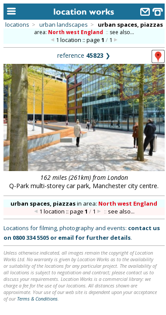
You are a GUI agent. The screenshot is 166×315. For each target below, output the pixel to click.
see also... (122, 32)
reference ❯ (84, 55)
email (66, 238)
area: (69, 32)
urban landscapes (63, 24)
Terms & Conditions (37, 298)
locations (17, 24)
